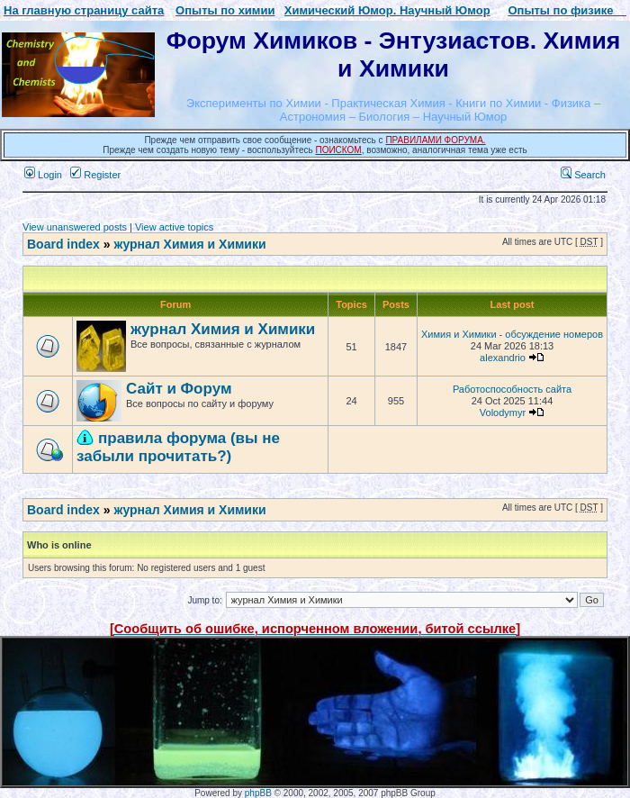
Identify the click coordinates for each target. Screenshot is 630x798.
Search (583, 174)
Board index (63, 244)
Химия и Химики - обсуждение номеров (512, 334)
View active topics (174, 227)
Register (95, 174)
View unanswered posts (74, 227)
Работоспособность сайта (512, 389)
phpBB (258, 793)
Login (43, 174)
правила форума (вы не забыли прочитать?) (178, 447)
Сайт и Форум (178, 388)
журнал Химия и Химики (189, 244)
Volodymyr (503, 412)
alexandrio (503, 357)
